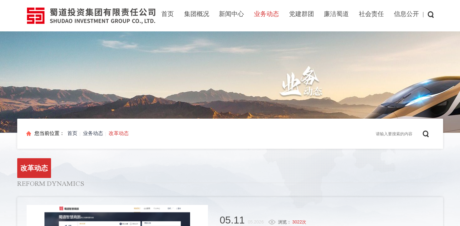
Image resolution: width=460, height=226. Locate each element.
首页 (167, 13)
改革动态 (119, 133)
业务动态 (93, 133)
